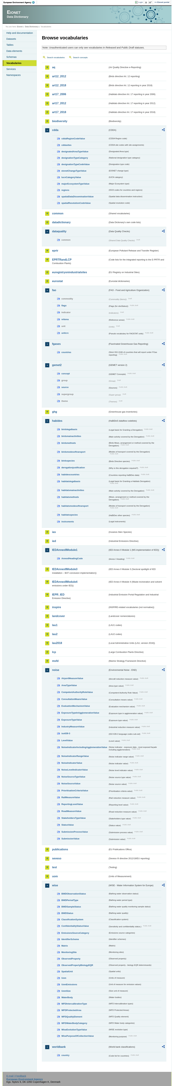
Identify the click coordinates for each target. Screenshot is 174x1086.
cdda (55, 130)
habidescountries (70, 474)
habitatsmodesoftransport (74, 506)
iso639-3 (65, 733)
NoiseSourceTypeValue (73, 776)
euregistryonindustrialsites (69, 272)
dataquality (59, 231)
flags (63, 305)
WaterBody (67, 997)
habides (57, 420)
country (65, 1055)
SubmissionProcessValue (74, 832)
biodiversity (59, 121)
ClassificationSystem (72, 919)
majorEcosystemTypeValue (75, 183)
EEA (20, 2)
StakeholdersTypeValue (73, 818)
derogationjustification (73, 467)
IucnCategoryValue (71, 177)
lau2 (54, 634)
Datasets (11, 39)
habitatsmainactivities (72, 490)
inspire (56, 607)
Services (11, 69)
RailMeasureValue (70, 797)
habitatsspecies (69, 514)
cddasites (66, 145)
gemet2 (57, 365)
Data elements (14, 51)
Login (140, 2)
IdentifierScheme (70, 939)
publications (60, 849)
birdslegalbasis (69, 429)
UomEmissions (69, 984)
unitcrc (65, 333)
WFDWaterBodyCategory (74, 1023)
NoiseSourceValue (70, 783)
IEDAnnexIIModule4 (64, 581)
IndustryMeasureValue (72, 726)
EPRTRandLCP (62, 259)
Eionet (20, 27)
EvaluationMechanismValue (75, 706)
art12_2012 (59, 76)
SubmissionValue (70, 838)
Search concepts (80, 57)
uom (55, 876)
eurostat (57, 281)
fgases (56, 343)
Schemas (11, 57)
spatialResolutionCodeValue (76, 203)
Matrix (64, 945)
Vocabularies (13, 63)
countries (66, 352)
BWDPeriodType (69, 900)
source (64, 387)
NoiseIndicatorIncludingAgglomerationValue (84, 747)
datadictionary (61, 222)
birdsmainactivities (71, 436)
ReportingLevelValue (72, 804)
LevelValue (67, 740)
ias (54, 532)
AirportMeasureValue (72, 678)
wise (55, 885)
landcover (58, 616)
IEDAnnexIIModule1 (64, 549)
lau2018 (57, 643)
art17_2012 (59, 103)
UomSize (66, 991)
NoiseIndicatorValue (71, 763)
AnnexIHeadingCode (72, 558)
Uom (63, 978)
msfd (55, 660)
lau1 (54, 625)
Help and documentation (19, 33)
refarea (65, 319)
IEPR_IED (58, 594)
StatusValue (67, 825)
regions (65, 190)
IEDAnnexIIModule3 (64, 569)
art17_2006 (59, 94)
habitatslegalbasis (70, 481)
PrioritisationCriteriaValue (74, 790)
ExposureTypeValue (71, 719)
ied (54, 541)
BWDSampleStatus (71, 906)
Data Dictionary (31, 27)
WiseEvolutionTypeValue (74, 1029)
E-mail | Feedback (16, 1076)
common (57, 213)
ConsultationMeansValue (74, 699)
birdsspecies (68, 460)
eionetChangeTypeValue (73, 171)
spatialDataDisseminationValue (77, 196)
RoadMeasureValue (71, 811)
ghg (54, 411)
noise (55, 670)
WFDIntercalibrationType (74, 1003)
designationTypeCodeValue (75, 164)
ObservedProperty (70, 958)
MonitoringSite (69, 952)
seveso (56, 858)
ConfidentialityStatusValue (75, 926)
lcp (54, 652)
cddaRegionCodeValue (73, 138)
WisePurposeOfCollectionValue (77, 1036)
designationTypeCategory (74, 158)
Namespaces (13, 75)
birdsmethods (68, 443)
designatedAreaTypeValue (74, 151)
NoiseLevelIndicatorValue (74, 769)
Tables (9, 44)
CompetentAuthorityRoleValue (77, 692)
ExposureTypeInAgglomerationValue (80, 712)
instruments (67, 521)
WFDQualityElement (71, 1016)
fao (54, 290)
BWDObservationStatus (73, 893)
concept (65, 373)
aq (53, 67)
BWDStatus (67, 913)
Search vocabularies (56, 57)
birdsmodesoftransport (73, 452)
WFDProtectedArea (71, 1010)
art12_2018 (59, 85)
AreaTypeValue (69, 685)
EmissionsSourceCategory (75, 933)
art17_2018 (59, 112)
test (54, 867)
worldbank (59, 1046)
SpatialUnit (67, 971)
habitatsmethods (70, 497)
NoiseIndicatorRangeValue (75, 756)
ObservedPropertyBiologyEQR (77, 965)
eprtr (55, 250)
